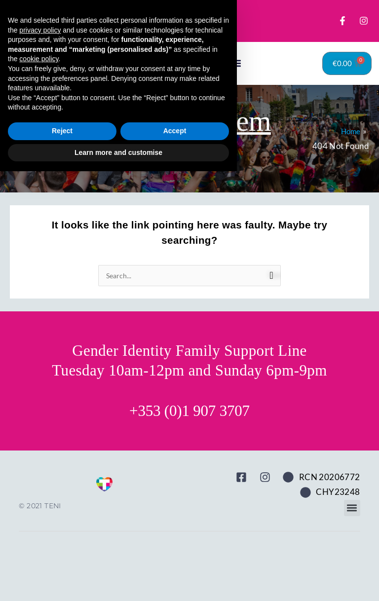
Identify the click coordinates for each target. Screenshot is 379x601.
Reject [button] (62, 560)
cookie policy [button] (38, 488)
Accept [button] (175, 560)
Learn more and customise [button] (118, 582)
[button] (236, 83)
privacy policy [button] (40, 459)
